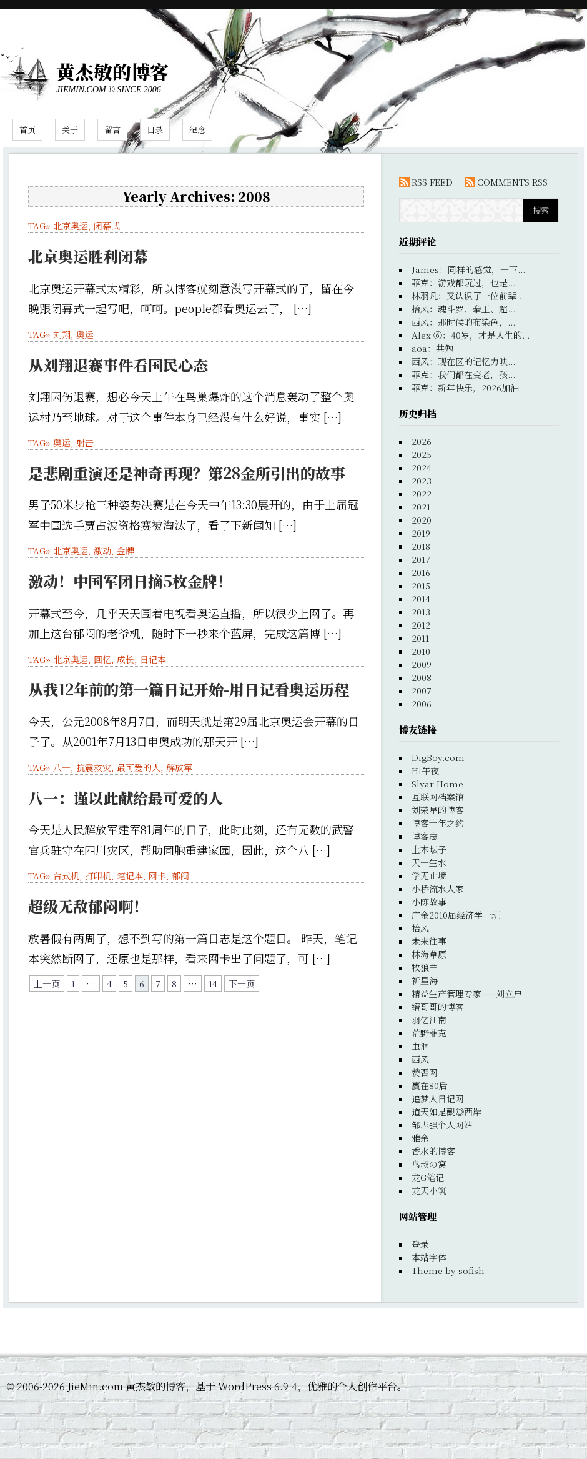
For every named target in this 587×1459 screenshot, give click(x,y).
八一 (62, 767)
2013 (421, 611)
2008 (422, 677)
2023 (422, 480)
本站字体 (429, 1257)
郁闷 (180, 875)
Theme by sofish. (449, 1270)
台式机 (66, 875)
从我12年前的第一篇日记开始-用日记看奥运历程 (188, 689)
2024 (422, 467)
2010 (421, 651)
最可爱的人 (138, 767)
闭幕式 (107, 225)
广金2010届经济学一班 (456, 915)
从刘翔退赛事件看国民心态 (118, 365)
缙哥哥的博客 (438, 1006)
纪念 (197, 130)
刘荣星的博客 (438, 810)
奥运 (85, 334)
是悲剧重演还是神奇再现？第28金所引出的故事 (186, 473)
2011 (420, 638)
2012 (421, 625)
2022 (422, 493)
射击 (85, 442)
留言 (112, 130)
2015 (421, 585)
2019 (421, 533)
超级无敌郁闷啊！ (88, 906)
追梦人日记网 (438, 1098)
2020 (422, 520)
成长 (125, 659)
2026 (422, 441)
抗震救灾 (93, 767)
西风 (420, 1059)
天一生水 (429, 862)
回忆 (102, 659)
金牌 (125, 550)
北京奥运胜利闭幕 (88, 256)
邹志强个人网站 (442, 1124)
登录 (420, 1244)
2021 (421, 506)
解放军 (179, 767)
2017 (421, 559)
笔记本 (130, 875)
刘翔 (62, 334)
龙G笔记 (428, 1177)
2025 (422, 454)
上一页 (47, 983)
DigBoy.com (438, 757)
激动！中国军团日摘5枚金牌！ (130, 581)
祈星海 (425, 980)
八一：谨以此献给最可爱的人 (125, 798)
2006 (422, 703)
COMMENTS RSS (512, 182)
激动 (102, 550)
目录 (155, 130)
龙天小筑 (429, 1190)
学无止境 (429, 875)
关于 (70, 130)
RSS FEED (432, 182)
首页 (27, 130)
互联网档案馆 (438, 796)
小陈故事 (429, 901)
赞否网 (425, 1072)
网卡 (157, 875)
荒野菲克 (429, 1033)
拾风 (420, 928)
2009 (422, 664)
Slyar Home (437, 783)
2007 (422, 690)
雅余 (420, 1138)
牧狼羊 (425, 967)
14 (213, 983)
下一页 (242, 983)
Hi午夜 (425, 770)
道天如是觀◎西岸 (446, 1111)
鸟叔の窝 (429, 1164)
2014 (421, 598)
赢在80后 (430, 1085)
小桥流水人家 (438, 888)
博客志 (425, 836)
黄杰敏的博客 (112, 71)
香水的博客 (433, 1151)
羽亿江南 (429, 1019)
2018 (421, 546)
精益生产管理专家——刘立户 (467, 993)
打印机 (98, 875)
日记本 (153, 659)
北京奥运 (70, 225)
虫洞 (420, 1046)
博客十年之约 (438, 823)
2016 (421, 572)
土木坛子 (429, 849)
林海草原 (429, 954)
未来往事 (429, 941)
